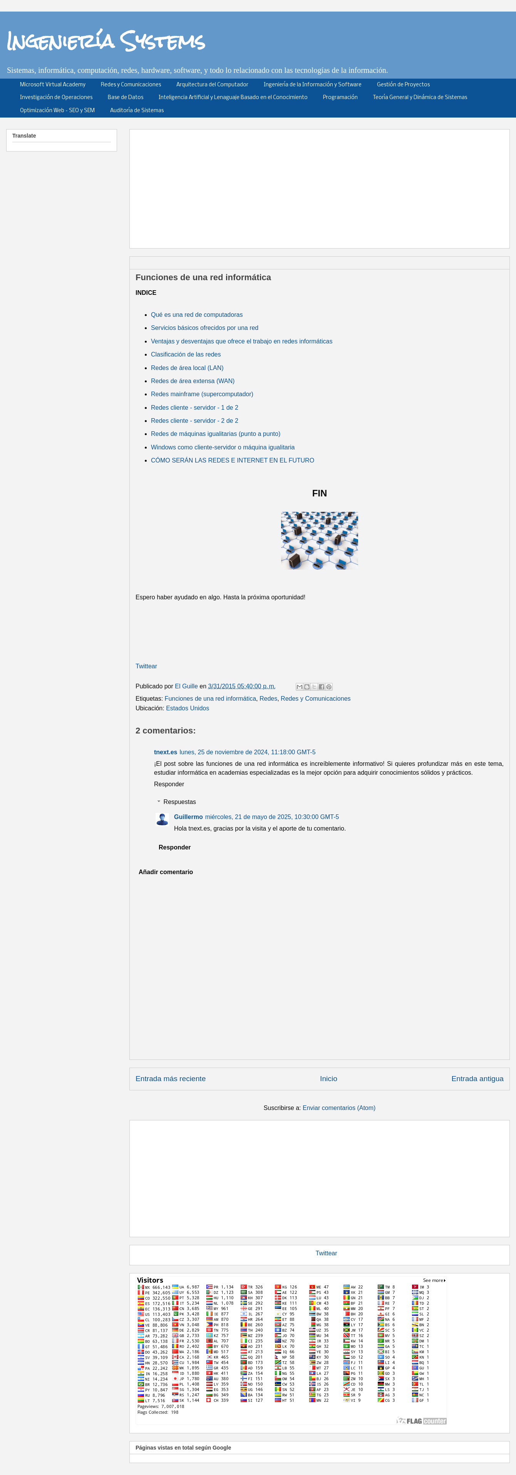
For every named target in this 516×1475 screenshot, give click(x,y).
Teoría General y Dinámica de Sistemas (420, 98)
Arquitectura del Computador (212, 85)
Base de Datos (125, 98)
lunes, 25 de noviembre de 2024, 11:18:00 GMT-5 (247, 752)
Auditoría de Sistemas (137, 111)
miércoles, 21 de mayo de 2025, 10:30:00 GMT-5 (272, 817)
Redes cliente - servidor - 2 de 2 (194, 420)
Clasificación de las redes (186, 354)
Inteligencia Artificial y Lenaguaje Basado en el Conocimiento (233, 98)
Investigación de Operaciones (56, 98)
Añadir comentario (166, 872)
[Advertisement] (314, 186)
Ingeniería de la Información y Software (313, 85)
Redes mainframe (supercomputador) (202, 394)
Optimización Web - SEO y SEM (57, 111)
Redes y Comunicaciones (131, 85)
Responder (169, 784)
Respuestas (180, 802)
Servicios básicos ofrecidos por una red (204, 328)
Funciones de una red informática (210, 698)
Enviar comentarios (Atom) (339, 1108)
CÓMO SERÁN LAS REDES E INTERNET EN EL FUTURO (232, 460)
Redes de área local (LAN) (187, 368)
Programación (340, 98)
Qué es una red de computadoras (197, 314)
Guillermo (188, 817)
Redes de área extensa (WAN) (193, 381)
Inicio (328, 1079)
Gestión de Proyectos (403, 85)
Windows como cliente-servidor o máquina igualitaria (223, 447)
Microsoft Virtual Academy (52, 85)
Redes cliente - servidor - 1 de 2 (194, 407)
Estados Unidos (187, 708)
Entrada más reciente (171, 1079)
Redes (268, 698)
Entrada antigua (478, 1079)
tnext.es (165, 752)
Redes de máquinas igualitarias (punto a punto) (215, 434)
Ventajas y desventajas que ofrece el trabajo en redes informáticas (241, 341)
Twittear (146, 666)
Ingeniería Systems (105, 41)
